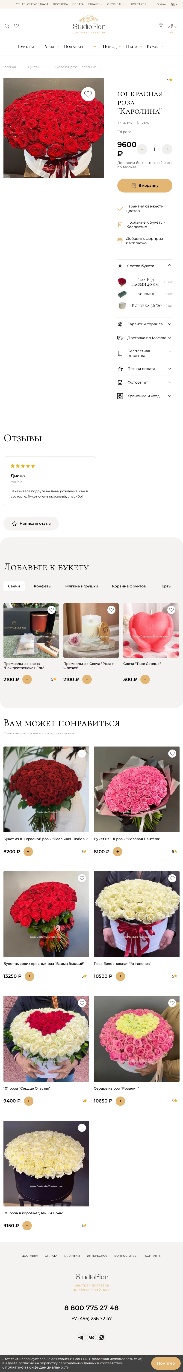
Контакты (138, 4)
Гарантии (95, 4)
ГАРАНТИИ (72, 1255)
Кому (152, 46)
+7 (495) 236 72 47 (91, 1318)
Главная (9, 67)
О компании (117, 4)
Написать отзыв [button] (31, 523)
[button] (7, 25)
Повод (110, 46)
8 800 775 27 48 (91, 1308)
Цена (132, 46)
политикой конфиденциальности (37, 1367)
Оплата (78, 4)
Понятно (166, 1363)
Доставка (60, 4)
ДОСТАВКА (30, 1255)
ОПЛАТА (51, 1255)
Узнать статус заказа (32, 4)
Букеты (26, 46)
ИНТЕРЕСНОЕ (97, 1255)
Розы (48, 46)
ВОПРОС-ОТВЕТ (126, 1255)
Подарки (73, 46)
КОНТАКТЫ (153, 1255)
